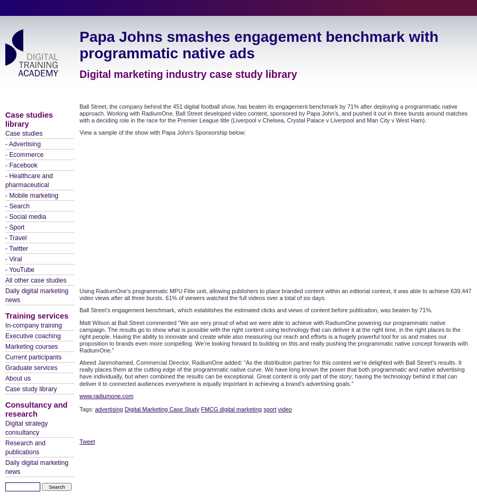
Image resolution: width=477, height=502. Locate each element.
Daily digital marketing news (36, 295)
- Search (17, 206)
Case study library (31, 389)
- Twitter (16, 248)
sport (269, 409)
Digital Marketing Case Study (162, 409)
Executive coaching (33, 336)
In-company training (33, 325)
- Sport (14, 227)
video (285, 409)
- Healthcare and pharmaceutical (29, 180)
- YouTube (19, 270)
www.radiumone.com (107, 396)
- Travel (16, 238)
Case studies (23, 133)
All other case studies (36, 280)
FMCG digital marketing (231, 409)
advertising (109, 409)
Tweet (87, 441)
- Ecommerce (24, 154)
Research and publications (25, 447)
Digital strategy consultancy (26, 428)
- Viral (13, 259)
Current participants (33, 357)
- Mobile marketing (31, 195)
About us (18, 378)
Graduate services (31, 368)
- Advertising (23, 144)
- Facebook (21, 165)
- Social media (25, 217)
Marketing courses (31, 346)
